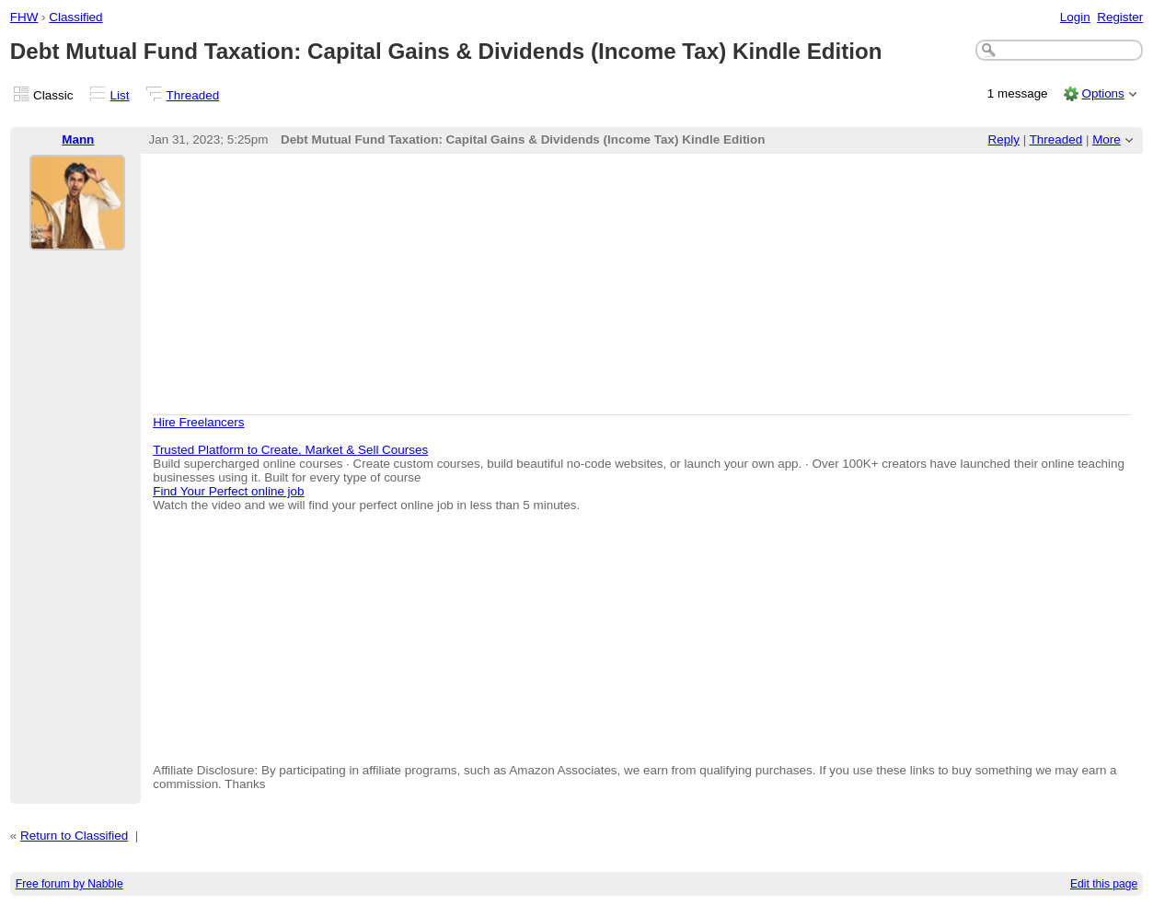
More (1106, 139)
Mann (78, 139)
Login (1075, 17)
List (120, 95)
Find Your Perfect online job (228, 491)
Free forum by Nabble (69, 883)
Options (1102, 93)
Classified (75, 17)
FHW (24, 17)
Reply (1004, 139)
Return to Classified (74, 835)
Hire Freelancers (198, 422)
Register (1120, 17)
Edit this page (1103, 883)
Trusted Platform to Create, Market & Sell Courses (290, 450)
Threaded (193, 95)
